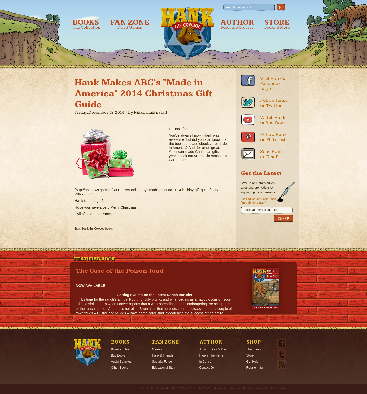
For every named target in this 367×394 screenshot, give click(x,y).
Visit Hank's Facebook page (272, 83)
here (183, 160)
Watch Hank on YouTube (273, 120)
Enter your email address (260, 210)
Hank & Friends (162, 355)
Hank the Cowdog (187, 33)
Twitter (248, 102)
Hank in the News (211, 355)
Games (157, 349)
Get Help (252, 361)
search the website (238, 7)
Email (248, 154)
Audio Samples (121, 361)
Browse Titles (120, 349)
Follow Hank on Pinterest (273, 137)
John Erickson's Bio (212, 349)
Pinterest (248, 137)
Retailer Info (254, 368)
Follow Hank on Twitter (273, 103)
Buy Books (118, 355)
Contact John (208, 368)
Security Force (162, 361)
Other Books (119, 368)
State (282, 388)
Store (277, 24)
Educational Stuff (163, 368)
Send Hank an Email (271, 154)
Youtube (248, 119)
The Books (253, 349)
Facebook (248, 80)
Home (87, 352)
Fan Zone (129, 24)
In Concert (206, 361)
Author (237, 24)
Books (86, 24)
